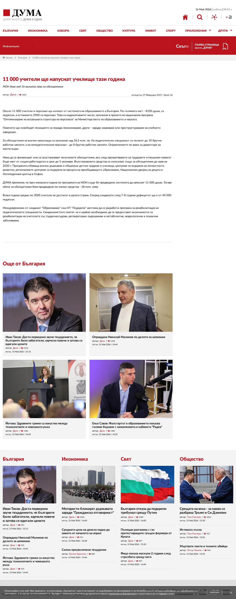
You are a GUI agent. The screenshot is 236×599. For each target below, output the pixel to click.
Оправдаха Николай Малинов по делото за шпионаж (128, 337)
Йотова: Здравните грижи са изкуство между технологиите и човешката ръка (29, 561)
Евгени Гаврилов (77, 554)
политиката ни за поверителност (157, 594)
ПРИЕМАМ (214, 592)
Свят (126, 459)
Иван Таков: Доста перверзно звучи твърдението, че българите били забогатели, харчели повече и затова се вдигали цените (44, 341)
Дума (13, 94)
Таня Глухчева (194, 517)
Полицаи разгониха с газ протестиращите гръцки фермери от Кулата (146, 533)
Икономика (75, 459)
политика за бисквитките (123, 594)
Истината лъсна (191, 529)
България (22, 58)
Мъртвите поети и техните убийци (203, 546)
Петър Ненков (194, 550)
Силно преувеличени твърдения (84, 549)
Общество (191, 459)
